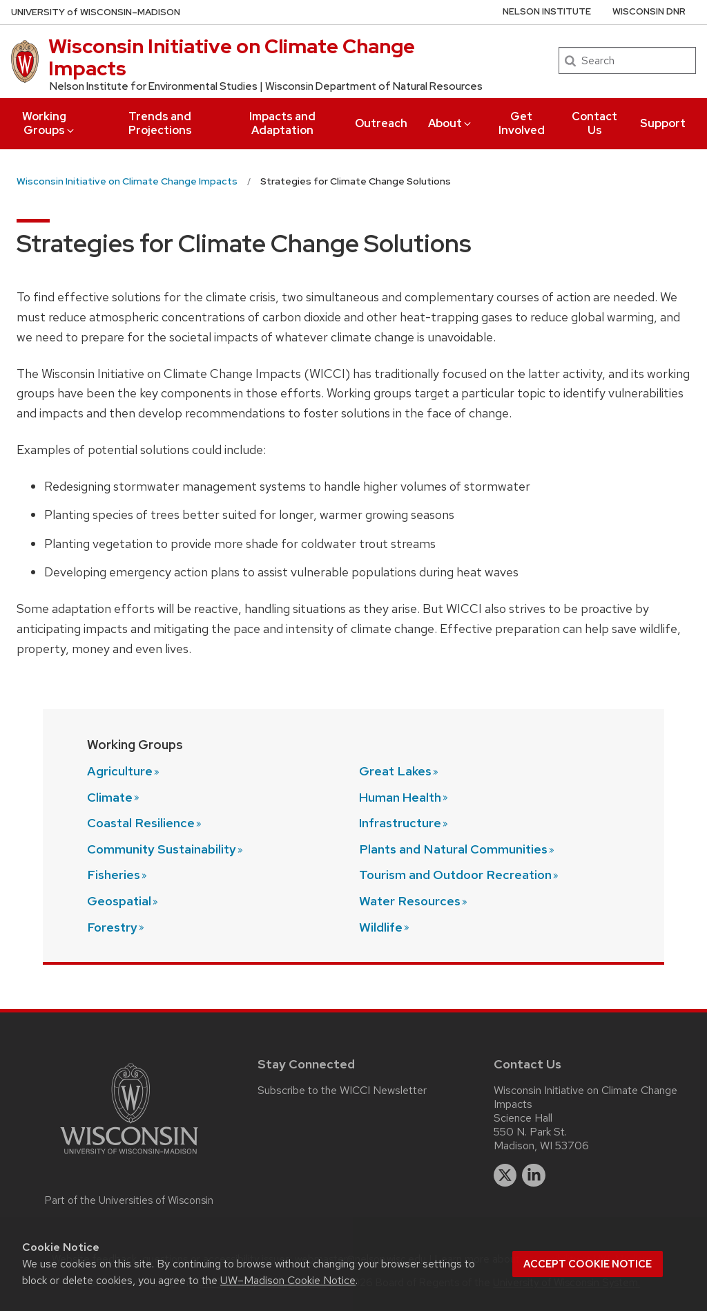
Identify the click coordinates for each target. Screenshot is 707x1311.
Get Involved (521, 123)
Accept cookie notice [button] (587, 1264)
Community (165, 849)
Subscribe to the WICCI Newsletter (342, 1090)
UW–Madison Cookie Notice (288, 1280)
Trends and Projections (160, 123)
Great (399, 771)
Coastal (145, 823)
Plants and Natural (457, 849)
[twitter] (505, 1175)
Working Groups (49, 123)
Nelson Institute (547, 11)
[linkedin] (533, 1175)
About (450, 123)
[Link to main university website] (129, 1156)
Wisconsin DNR (649, 11)
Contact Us (594, 123)
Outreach (381, 123)
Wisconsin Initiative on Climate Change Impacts (231, 57)
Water (414, 901)
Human (404, 797)
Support (663, 123)
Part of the (129, 1200)
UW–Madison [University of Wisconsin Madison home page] (95, 12)
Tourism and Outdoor (459, 875)
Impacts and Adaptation (282, 123)
